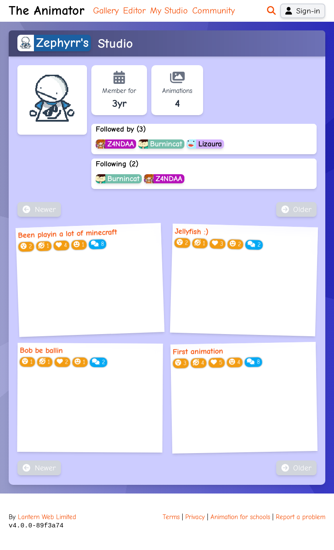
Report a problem (300, 517)
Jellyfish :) (191, 231)
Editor (134, 11)
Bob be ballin (41, 350)
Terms (171, 517)
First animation (198, 351)
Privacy (195, 517)
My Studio (169, 11)
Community (213, 11)
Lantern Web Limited (47, 517)
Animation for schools (240, 517)
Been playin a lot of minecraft (67, 234)
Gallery (106, 11)
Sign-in (302, 11)
